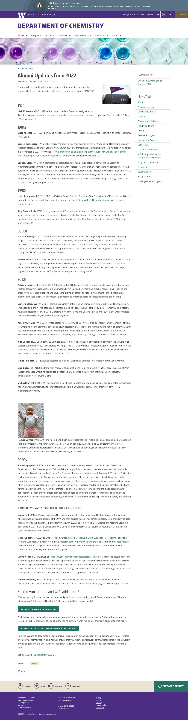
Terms (98, 700)
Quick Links (151, 14)
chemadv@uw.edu (63, 708)
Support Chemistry (171, 686)
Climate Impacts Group (106, 211)
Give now (181, 14)
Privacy (98, 697)
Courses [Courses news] (142, 116)
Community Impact (147, 111)
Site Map (99, 703)
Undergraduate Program (150, 181)
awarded (55, 382)
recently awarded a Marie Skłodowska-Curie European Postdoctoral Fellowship (88, 537)
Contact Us (100, 708)
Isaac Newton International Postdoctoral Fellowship (77, 556)
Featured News (27, 68)
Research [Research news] (142, 167)
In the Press (143, 144)
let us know (64, 91)
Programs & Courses (41, 35)
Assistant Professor (109, 447)
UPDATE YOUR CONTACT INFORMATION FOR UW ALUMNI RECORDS (48, 629)
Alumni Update (101, 705)
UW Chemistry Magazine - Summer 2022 (150, 82)
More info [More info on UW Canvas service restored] (52, 8)
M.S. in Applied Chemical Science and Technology (149, 156)
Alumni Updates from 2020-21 (40, 654)
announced (58, 211)
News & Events (81, 35)
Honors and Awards (147, 140)
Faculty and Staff (146, 125)
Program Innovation (148, 162)
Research (62, 35)
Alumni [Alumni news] (34, 663)
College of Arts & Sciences (133, 14)
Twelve (54, 443)
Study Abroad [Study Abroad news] (144, 176)
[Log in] (164, 14)
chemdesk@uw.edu (64, 700)
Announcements (146, 107)
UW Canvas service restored (64, 3)
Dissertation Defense (148, 121)
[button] (116, 94)
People (21, 35)
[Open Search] (171, 14)
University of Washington (32, 714)
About (115, 35)
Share (21, 671)
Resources (100, 35)
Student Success (146, 171)
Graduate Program (147, 135)
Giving (141, 130)
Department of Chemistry (61, 26)
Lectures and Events (147, 149)
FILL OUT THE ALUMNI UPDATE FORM (38, 609)
